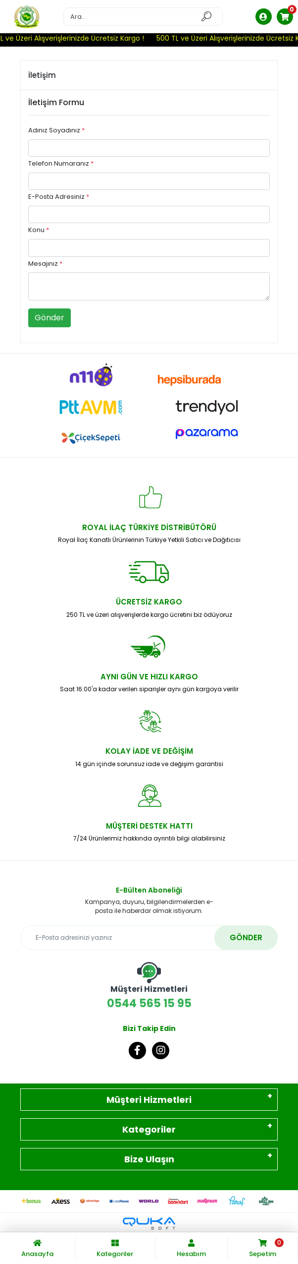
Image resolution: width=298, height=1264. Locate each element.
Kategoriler (149, 1129)
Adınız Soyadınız (56, 130)
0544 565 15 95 (149, 986)
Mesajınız (45, 263)
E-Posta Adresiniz (58, 196)
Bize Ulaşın (149, 1159)
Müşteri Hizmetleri (149, 1099)
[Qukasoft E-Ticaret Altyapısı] (149, 1223)
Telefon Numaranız (61, 163)
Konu (38, 230)
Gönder (49, 317)
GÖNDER (246, 937)
